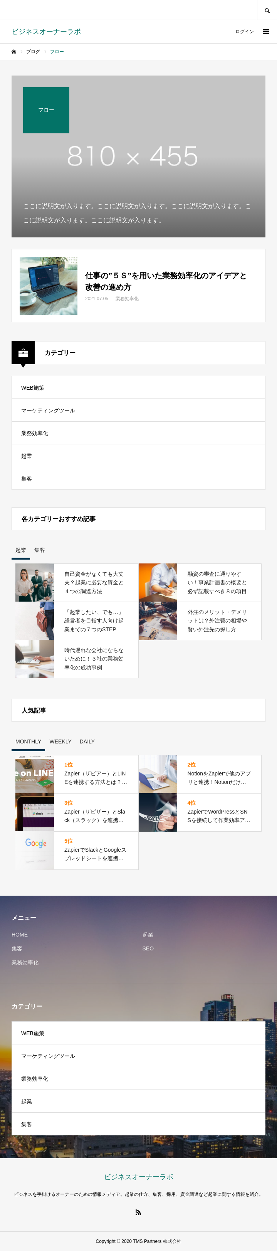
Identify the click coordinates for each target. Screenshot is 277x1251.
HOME (20, 935)
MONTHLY (28, 741)
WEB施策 (32, 388)
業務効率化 (34, 433)
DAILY (87, 741)
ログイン (244, 31)
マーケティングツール (48, 410)
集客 (26, 479)
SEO (148, 948)
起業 (26, 456)
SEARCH (267, 10)
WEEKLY (60, 741)
